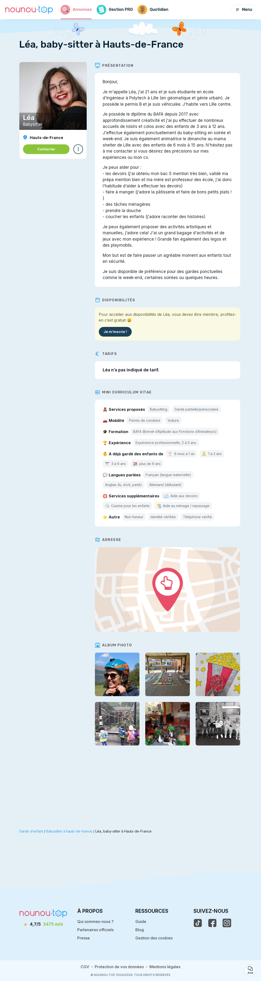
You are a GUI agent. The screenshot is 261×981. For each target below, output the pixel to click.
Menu (244, 9)
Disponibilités (117, 300)
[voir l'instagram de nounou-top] (227, 923)
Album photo (115, 645)
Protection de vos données (119, 966)
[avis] (43, 924)
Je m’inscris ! (117, 332)
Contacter (46, 149)
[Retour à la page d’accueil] (29, 9)
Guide (140, 921)
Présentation (116, 65)
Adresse (110, 539)
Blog (139, 929)
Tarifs (108, 353)
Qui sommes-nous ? (95, 921)
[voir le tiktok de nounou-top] (197, 923)
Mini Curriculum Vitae (125, 392)
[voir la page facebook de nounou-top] (212, 923)
